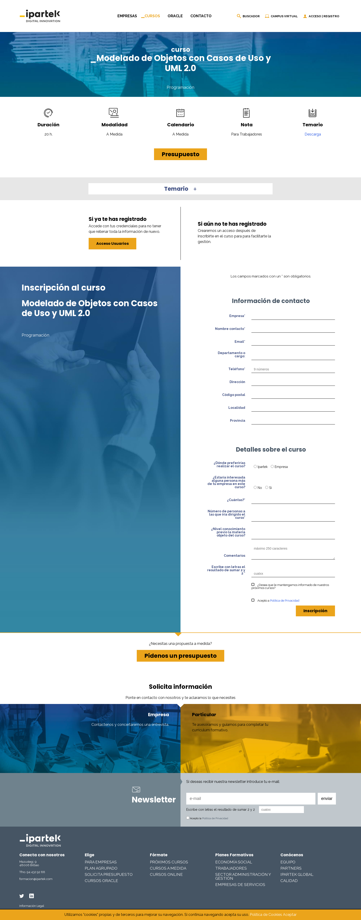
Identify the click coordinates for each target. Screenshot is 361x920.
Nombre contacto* (230, 329)
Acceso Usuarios (112, 243)
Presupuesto (180, 154)
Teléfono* (236, 369)
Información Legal (31, 906)
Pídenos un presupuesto (180, 656)
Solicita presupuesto (109, 874)
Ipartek (261, 467)
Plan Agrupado (101, 868)
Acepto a (275, 600)
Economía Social (233, 862)
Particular (204, 714)
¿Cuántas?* (236, 500)
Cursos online (166, 874)
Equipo (287, 862)
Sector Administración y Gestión (243, 876)
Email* (240, 341)
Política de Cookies (266, 914)
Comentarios (234, 555)
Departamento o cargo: (231, 354)
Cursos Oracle (101, 880)
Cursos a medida (168, 868)
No (258, 488)
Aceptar (290, 914)
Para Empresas (101, 862)
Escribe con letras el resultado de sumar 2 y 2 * (226, 570)
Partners (291, 868)
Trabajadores (231, 868)
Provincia (237, 420)
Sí (268, 488)
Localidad (236, 408)
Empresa (279, 467)
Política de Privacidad (284, 600)
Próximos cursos (169, 862)
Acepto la (207, 818)
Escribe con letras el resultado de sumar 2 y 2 (220, 809)
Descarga (313, 134)
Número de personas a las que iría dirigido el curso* (226, 514)
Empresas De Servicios (240, 884)
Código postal (233, 395)
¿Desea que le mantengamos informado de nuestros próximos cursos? (290, 586)
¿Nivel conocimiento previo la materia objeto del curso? (228, 532)
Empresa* (237, 316)
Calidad (289, 880)
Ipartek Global (296, 874)
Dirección (237, 382)
